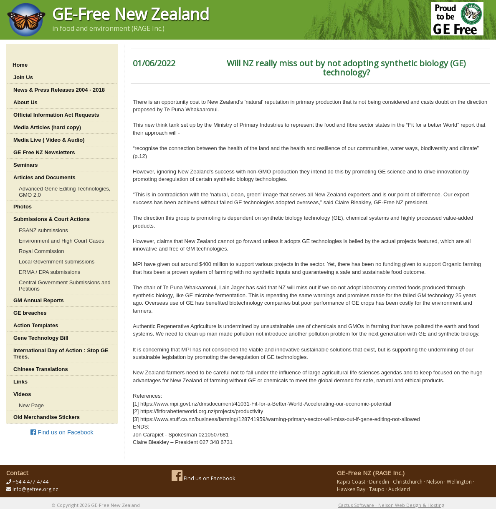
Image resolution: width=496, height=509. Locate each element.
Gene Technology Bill (40, 338)
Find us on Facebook (62, 432)
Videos (22, 394)
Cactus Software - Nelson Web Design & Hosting (391, 505)
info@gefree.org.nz (35, 489)
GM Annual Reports (38, 300)
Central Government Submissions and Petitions (65, 285)
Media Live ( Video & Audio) (48, 140)
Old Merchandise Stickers (46, 417)
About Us (25, 102)
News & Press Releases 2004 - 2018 (59, 90)
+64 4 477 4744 (30, 481)
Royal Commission (41, 251)
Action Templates (35, 325)
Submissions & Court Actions (51, 219)
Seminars (25, 165)
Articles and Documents (44, 177)
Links (20, 382)
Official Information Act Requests (56, 115)
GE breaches (30, 313)
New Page (31, 405)
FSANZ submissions (43, 230)
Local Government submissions (56, 261)
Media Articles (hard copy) (47, 127)
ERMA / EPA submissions (49, 272)
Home (20, 65)
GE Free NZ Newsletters (44, 152)
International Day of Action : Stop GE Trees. (61, 353)
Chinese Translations (40, 369)
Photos (22, 206)
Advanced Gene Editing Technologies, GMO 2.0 (64, 192)
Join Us (23, 77)
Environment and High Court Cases (61, 241)
